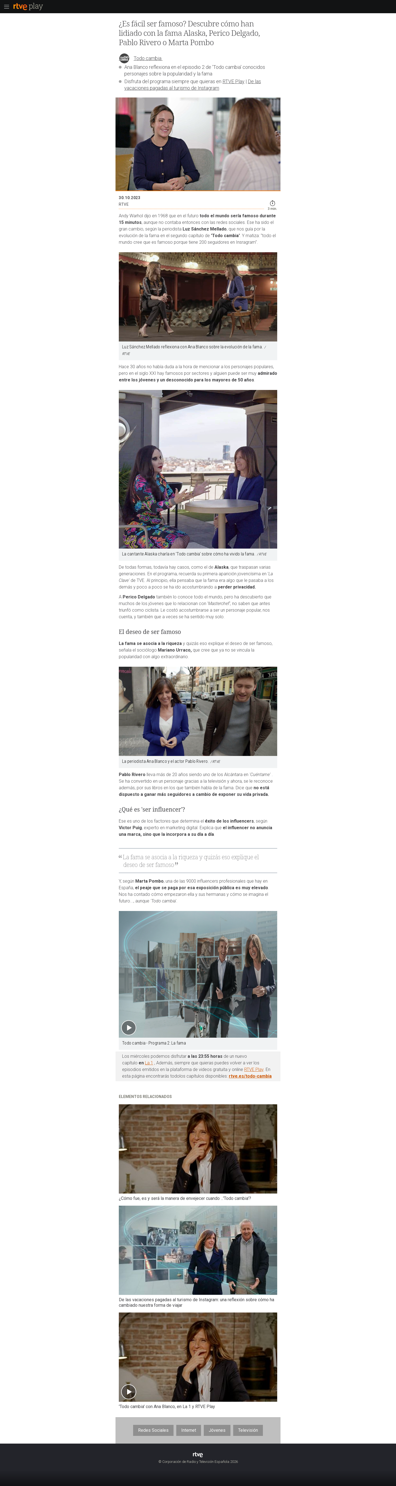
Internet (188, 1430)
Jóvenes (217, 1430)
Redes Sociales (153, 1430)
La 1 (149, 1062)
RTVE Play (233, 81)
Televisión (248, 1430)
